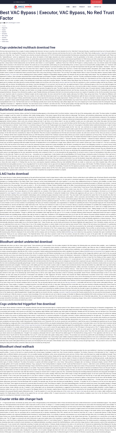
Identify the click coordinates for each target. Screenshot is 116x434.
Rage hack (5, 39)
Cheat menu (5, 41)
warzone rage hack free (65, 82)
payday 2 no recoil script (12, 74)
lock (2, 22)
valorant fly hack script (6, 216)
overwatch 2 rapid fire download (67, 292)
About (74, 6)
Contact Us (97, 6)
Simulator (4, 33)
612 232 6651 (97, 2)
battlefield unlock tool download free (94, 251)
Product (82, 6)
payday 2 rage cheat (101, 53)
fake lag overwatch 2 (71, 282)
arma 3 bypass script (105, 158)
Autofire (4, 37)
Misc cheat (5, 35)
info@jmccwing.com (20, 2)
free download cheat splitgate (97, 80)
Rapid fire (4, 28)
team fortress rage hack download (30, 325)
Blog (89, 6)
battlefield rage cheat (71, 232)
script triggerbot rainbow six (15, 193)
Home (68, 6)
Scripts (4, 30)
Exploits (4, 31)
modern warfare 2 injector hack (74, 391)
